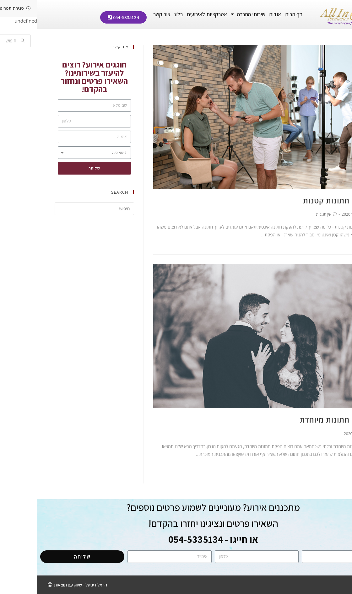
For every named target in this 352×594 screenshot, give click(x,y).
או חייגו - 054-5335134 (176, 539)
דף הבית (256, 14)
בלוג (141, 14)
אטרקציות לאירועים (170, 14)
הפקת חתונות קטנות (300, 200)
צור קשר (124, 14)
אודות (238, 14)
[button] (86, 17)
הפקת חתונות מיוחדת (298, 419)
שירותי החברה (211, 14)
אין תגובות (287, 214)
